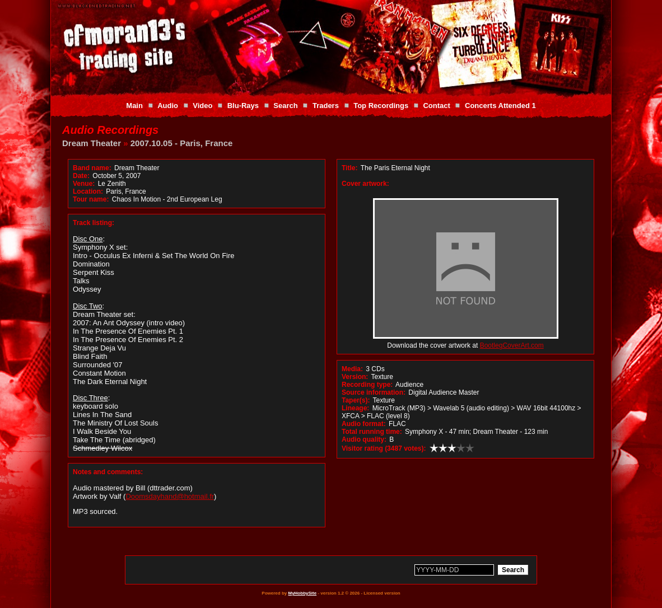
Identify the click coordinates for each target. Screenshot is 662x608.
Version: (355, 377)
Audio (167, 105)
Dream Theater (91, 143)
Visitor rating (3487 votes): (384, 448)
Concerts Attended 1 (500, 105)
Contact (436, 105)
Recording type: (367, 385)
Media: (352, 369)
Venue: (84, 184)
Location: (88, 191)
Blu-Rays (243, 105)
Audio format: (364, 424)
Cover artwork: (365, 184)
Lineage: (355, 408)
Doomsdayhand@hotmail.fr (169, 496)
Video (202, 105)
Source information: (373, 392)
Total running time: (372, 432)
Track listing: (93, 223)
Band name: (92, 168)
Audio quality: (364, 439)
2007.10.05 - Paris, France (181, 143)
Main (134, 105)
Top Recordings (380, 105)
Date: (81, 176)
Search (285, 105)
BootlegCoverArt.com (512, 345)
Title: (351, 168)
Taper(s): (356, 400)
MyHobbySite (302, 593)
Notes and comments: (108, 472)
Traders (326, 105)
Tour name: (91, 199)
